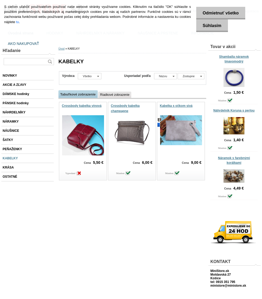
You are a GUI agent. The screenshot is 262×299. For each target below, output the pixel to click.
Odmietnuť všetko (221, 13)
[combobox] (165, 76)
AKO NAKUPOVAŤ (23, 43)
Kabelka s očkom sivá (176, 106)
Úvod (61, 48)
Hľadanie (11, 50)
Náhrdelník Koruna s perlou (233, 110)
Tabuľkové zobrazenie (78, 94)
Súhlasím (212, 25)
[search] (49, 61)
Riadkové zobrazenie (114, 95)
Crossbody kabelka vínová (81, 106)
